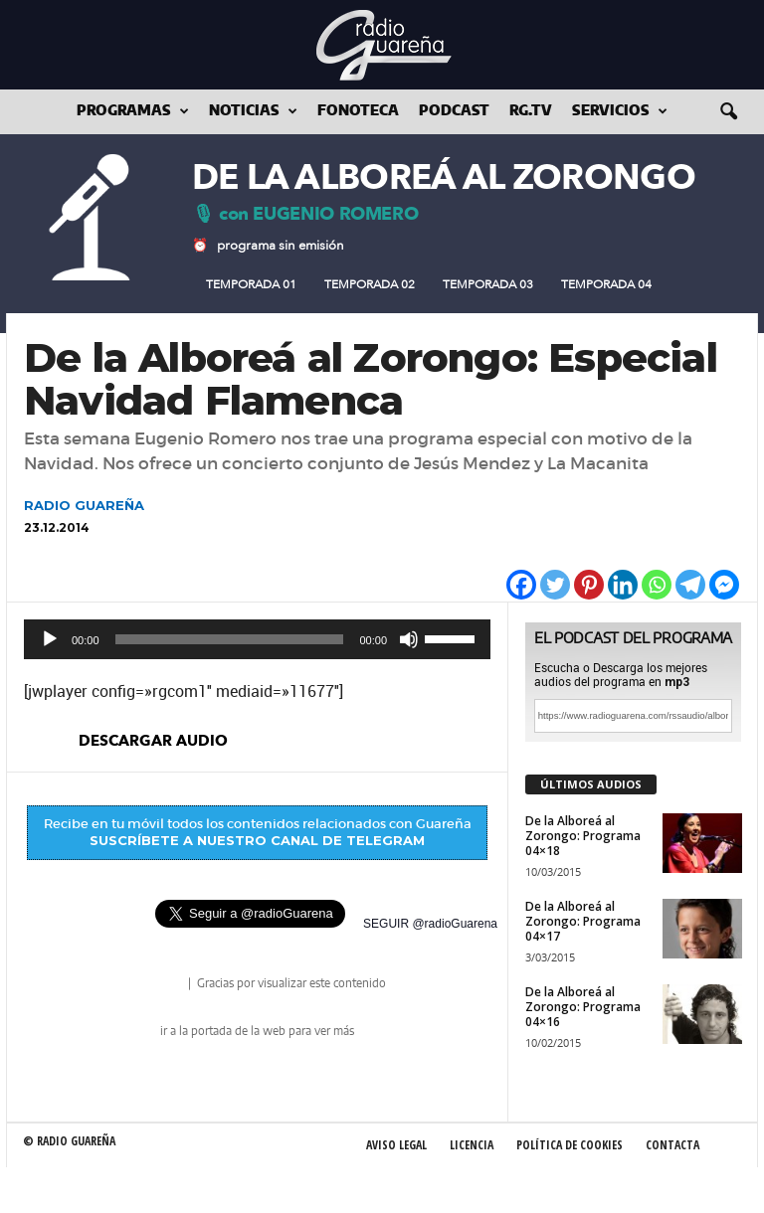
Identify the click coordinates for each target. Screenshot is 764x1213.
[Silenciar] (409, 639)
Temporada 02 (369, 284)
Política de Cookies (569, 1144)
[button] (728, 112)
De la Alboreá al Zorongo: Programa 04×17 (583, 921)
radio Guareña (157, 984)
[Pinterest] (589, 585)
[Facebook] (521, 585)
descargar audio (153, 741)
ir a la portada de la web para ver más (257, 1031)
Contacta (672, 1144)
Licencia (471, 1144)
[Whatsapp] (656, 585)
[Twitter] (555, 585)
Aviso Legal (396, 1144)
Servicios (620, 111)
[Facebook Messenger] (724, 585)
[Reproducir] (50, 639)
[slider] (229, 639)
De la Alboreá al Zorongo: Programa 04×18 (583, 835)
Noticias (253, 111)
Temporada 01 (251, 284)
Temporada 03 (488, 284)
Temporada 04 (606, 284)
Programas (133, 111)
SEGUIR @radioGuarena (430, 924)
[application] (257, 639)
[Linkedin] (623, 585)
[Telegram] (690, 585)
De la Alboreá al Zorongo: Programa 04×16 (583, 1006)
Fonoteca (358, 111)
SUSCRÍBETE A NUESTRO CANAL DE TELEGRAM (257, 840)
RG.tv (530, 111)
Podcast (454, 111)
